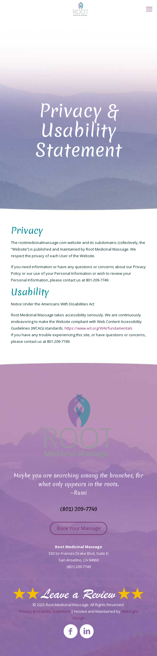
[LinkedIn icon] (87, 631)
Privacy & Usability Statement (44, 611)
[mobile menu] (149, 9)
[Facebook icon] (70, 631)
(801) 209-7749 (78, 509)
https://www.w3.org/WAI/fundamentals (99, 328)
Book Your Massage (79, 528)
